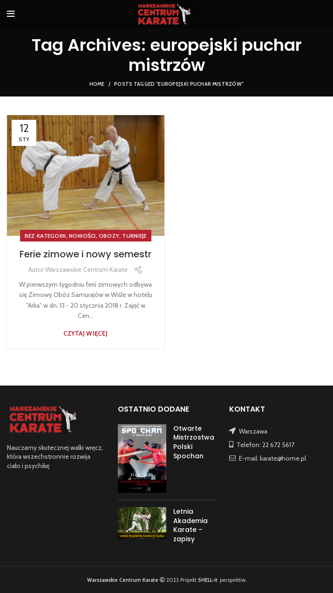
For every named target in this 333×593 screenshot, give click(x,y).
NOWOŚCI (82, 235)
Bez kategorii (45, 235)
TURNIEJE (134, 235)
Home (97, 84)
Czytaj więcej (85, 334)
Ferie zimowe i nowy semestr (85, 254)
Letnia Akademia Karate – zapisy (190, 525)
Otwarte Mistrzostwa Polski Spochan (193, 442)
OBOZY (109, 235)
